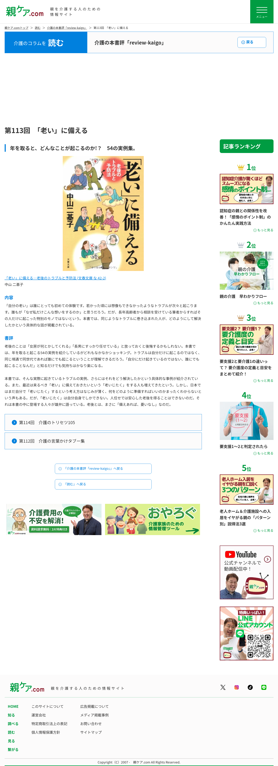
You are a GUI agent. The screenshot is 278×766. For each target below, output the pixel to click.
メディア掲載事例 (94, 715)
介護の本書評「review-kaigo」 (67, 27)
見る (11, 740)
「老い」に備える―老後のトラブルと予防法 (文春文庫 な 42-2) (55, 277)
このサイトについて (48, 706)
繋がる (13, 749)
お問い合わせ (91, 723)
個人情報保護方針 (46, 732)
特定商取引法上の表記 (49, 723)
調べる (13, 723)
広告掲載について (94, 706)
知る (11, 715)
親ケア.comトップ (16, 27)
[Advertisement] (139, 89)
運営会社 (39, 715)
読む (38, 27)
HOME (13, 706)
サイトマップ (91, 732)
